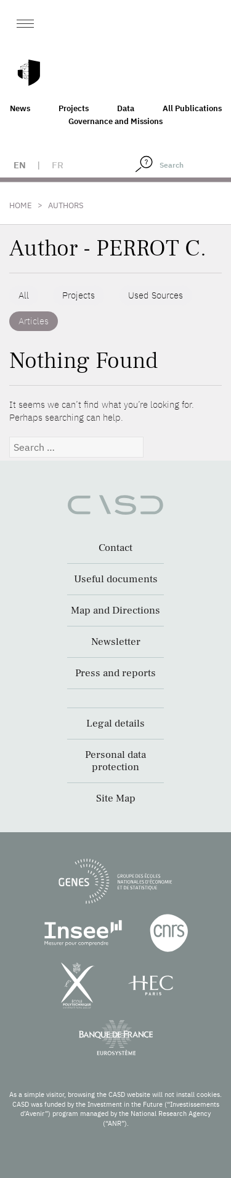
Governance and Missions (115, 121)
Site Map (116, 798)
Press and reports (115, 673)
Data (125, 108)
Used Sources (155, 295)
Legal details (115, 723)
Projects (74, 108)
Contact (115, 548)
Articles (33, 321)
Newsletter (115, 642)
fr (57, 165)
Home (20, 205)
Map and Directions (115, 610)
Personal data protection (115, 761)
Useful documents (116, 579)
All (23, 295)
